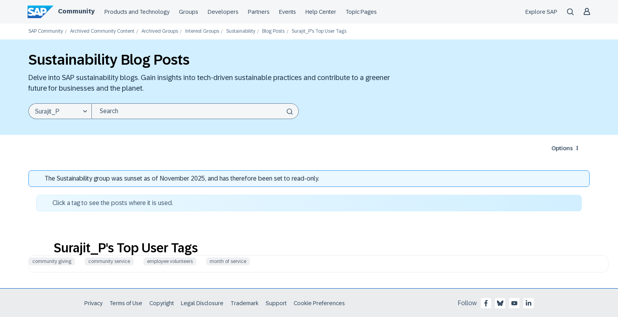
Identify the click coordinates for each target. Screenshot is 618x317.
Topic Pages (361, 12)
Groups (188, 12)
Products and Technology (136, 12)
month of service (228, 261)
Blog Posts (273, 31)
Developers (223, 12)
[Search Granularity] (59, 111)
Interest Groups (202, 31)
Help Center (320, 12)
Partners (259, 12)
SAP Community (45, 31)
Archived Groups (159, 31)
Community (76, 11)
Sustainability (240, 31)
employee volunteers (170, 261)
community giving (51, 261)
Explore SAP (541, 12)
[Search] (195, 111)
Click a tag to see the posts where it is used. (112, 203)
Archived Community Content (102, 31)
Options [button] (562, 148)
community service (109, 261)
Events (287, 12)
